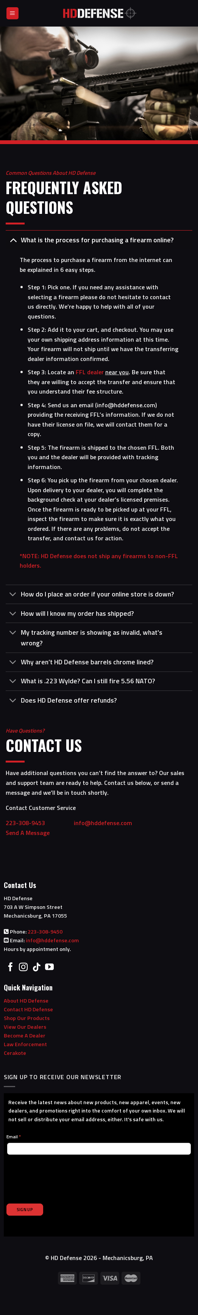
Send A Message (28, 832)
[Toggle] (13, 240)
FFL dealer (90, 372)
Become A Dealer (24, 1035)
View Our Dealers (25, 1027)
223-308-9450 (45, 931)
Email (13, 1136)
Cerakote (15, 1053)
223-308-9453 (39, 822)
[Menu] (12, 13)
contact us (79, 538)
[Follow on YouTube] (49, 968)
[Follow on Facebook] (10, 968)
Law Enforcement (25, 1044)
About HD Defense (26, 1000)
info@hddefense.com (126, 405)
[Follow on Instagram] (23, 968)
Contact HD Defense (28, 1009)
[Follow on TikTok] (36, 968)
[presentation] (64, 1174)
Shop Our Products (27, 1018)
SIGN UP (25, 1210)
